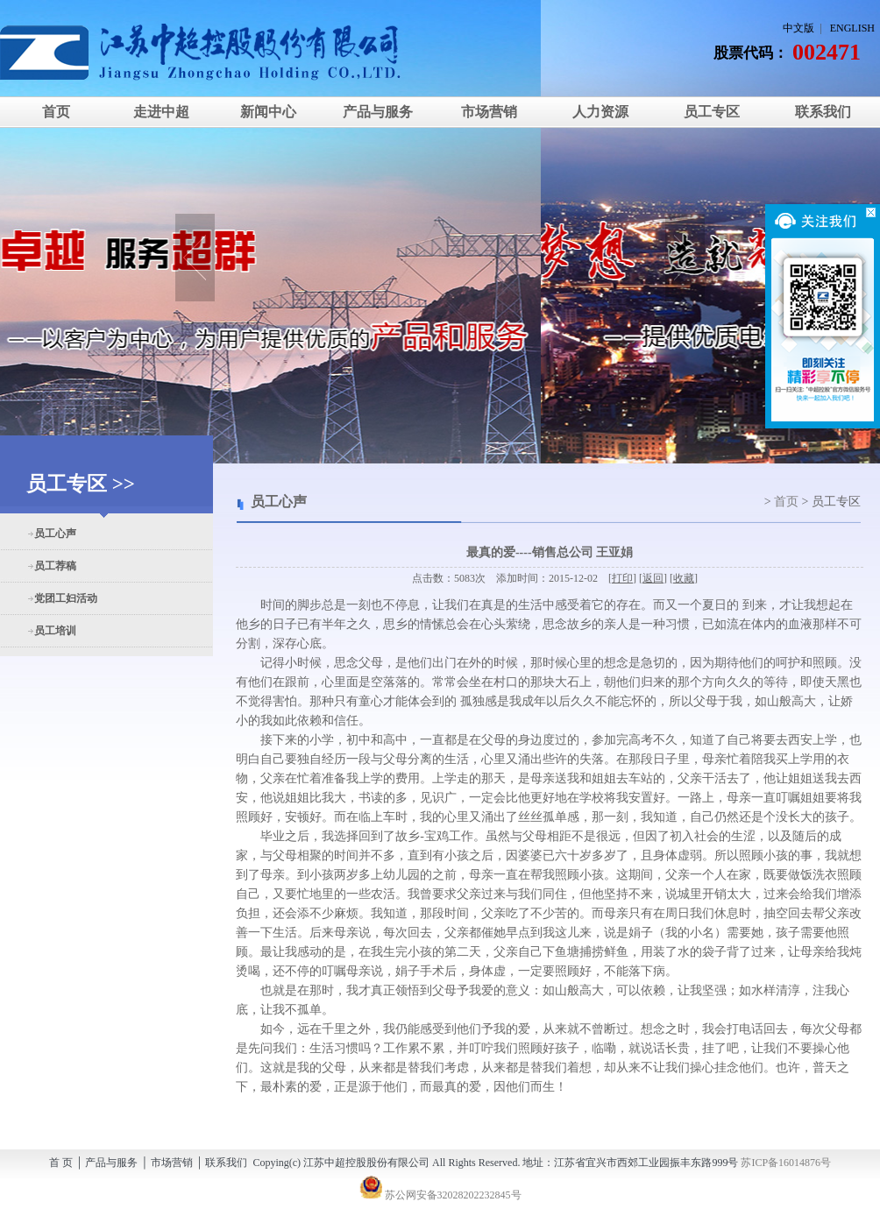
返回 (653, 578)
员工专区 (712, 111)
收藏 (683, 578)
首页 (56, 111)
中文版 (798, 28)
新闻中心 (266, 111)
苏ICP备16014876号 (786, 1162)
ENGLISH (852, 28)
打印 (622, 578)
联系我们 (823, 111)
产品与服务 (378, 111)
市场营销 (489, 111)
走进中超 (161, 111)
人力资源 (600, 111)
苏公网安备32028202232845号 (440, 1195)
